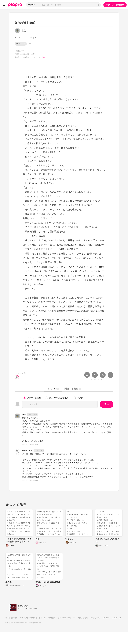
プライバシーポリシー (66, 618)
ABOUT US (116, 618)
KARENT (106, 618)
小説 (43, 57)
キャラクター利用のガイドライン (33, 618)
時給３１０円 (27, 450)
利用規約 (51, 618)
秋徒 (24, 415)
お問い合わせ (83, 618)
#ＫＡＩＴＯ (21, 44)
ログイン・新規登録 (115, 5)
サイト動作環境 (11, 618)
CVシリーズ (95, 618)
